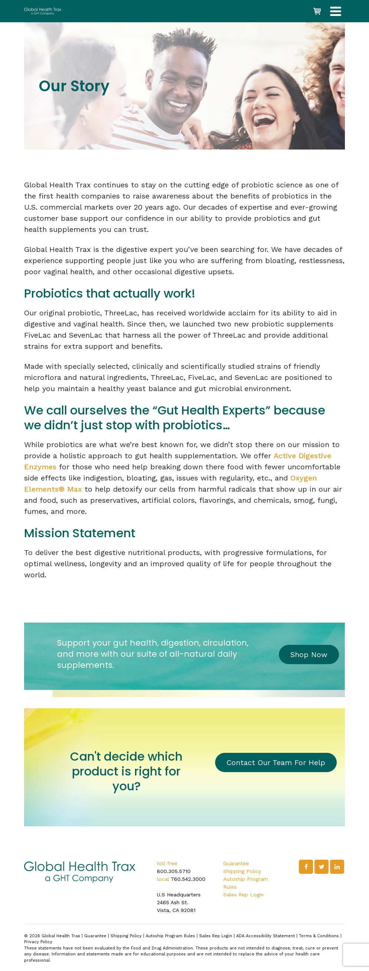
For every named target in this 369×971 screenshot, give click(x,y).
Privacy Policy (38, 941)
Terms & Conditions (319, 936)
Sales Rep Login (243, 895)
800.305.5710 (174, 871)
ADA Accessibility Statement (265, 936)
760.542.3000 (188, 879)
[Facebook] (306, 867)
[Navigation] (335, 11)
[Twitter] (321, 867)
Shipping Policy (242, 871)
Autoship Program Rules (170, 936)
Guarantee (236, 863)
